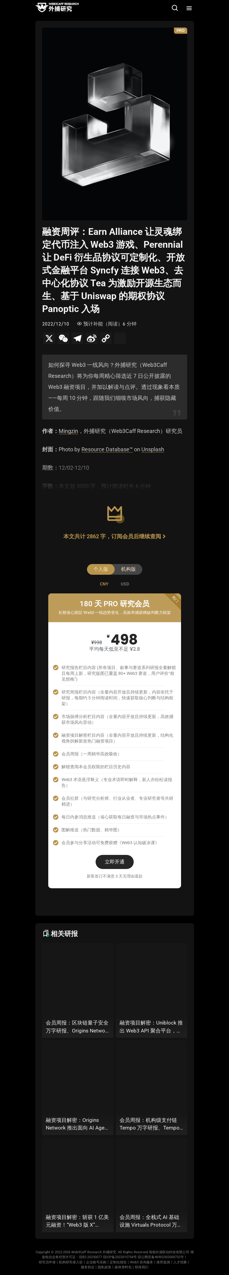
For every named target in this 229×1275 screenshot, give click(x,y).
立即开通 (114, 862)
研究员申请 (47, 1262)
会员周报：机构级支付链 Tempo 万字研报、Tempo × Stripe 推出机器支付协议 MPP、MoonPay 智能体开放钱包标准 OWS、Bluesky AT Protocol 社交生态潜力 (152, 1124)
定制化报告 (118, 1262)
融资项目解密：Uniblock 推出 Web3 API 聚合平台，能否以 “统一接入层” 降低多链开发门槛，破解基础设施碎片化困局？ (151, 1027)
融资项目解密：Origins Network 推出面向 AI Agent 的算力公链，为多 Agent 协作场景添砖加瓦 (77, 1124)
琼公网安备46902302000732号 (161, 1257)
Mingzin (68, 431)
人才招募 (180, 1262)
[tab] (104, 584)
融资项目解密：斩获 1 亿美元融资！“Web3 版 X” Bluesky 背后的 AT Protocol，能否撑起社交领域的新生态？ (77, 1221)
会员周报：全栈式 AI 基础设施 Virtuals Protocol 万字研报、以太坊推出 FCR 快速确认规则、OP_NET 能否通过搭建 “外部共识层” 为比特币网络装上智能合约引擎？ (152, 1221)
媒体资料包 (123, 1267)
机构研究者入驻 (71, 1262)
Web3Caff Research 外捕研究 (93, 1252)
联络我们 (141, 1267)
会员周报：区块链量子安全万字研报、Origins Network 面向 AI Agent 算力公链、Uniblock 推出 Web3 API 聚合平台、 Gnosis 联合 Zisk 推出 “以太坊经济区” (78, 1027)
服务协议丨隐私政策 (96, 1267)
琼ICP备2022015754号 (120, 1257)
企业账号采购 (96, 1262)
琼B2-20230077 (90, 1257)
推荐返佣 (163, 1262)
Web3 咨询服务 (141, 1262)
